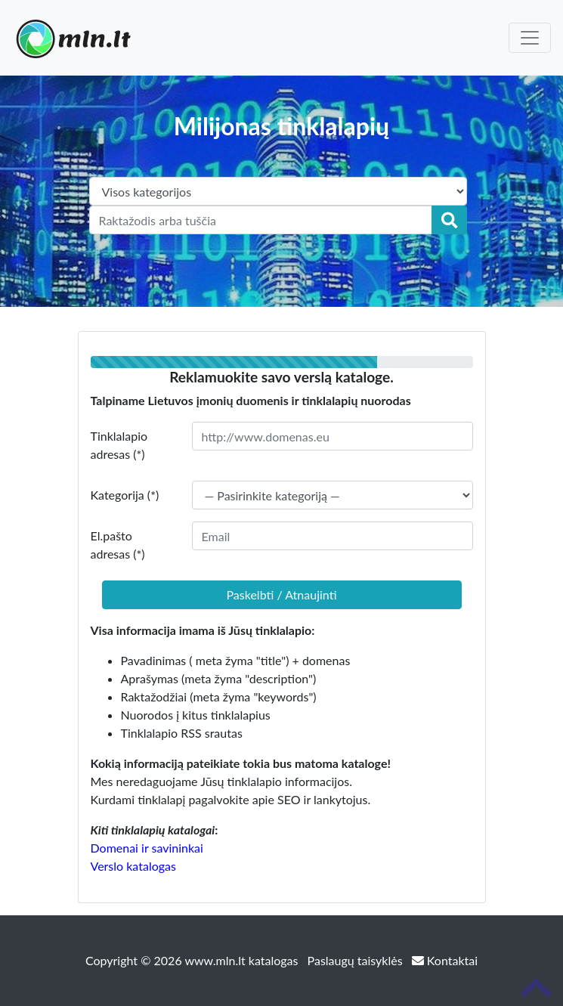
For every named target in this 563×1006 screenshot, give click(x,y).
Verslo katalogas (133, 866)
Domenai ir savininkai (147, 847)
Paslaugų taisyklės (357, 960)
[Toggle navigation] (530, 38)
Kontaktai (445, 960)
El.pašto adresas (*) (118, 544)
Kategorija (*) (125, 495)
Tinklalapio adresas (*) (119, 445)
